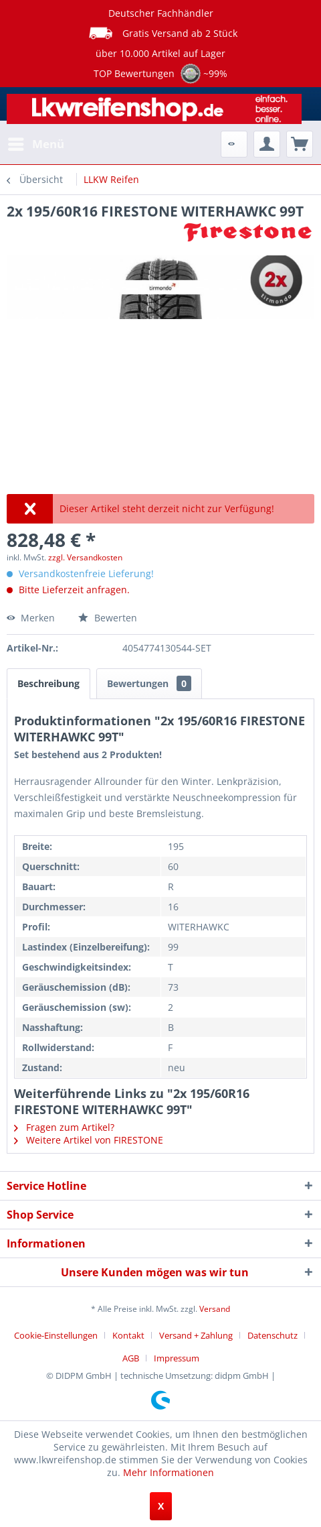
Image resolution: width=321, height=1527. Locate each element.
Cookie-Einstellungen (56, 1335)
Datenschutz (272, 1335)
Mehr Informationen (168, 1472)
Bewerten (107, 617)
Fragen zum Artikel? (64, 1127)
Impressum (176, 1358)
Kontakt (128, 1335)
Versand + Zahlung (196, 1335)
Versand (214, 1309)
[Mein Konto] (266, 144)
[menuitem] (35, 144)
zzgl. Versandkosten (85, 557)
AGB (130, 1358)
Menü (36, 142)
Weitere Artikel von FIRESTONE (88, 1140)
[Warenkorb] (299, 144)
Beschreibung (48, 683)
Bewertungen (149, 683)
